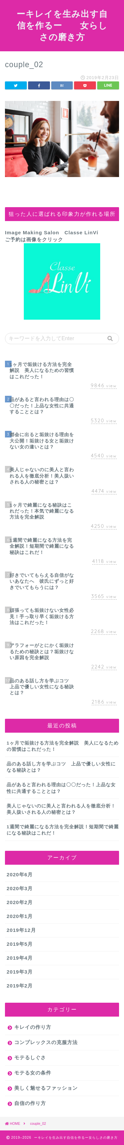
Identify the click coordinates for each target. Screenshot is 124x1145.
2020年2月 (20, 902)
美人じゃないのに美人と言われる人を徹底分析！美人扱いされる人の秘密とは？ (61, 809)
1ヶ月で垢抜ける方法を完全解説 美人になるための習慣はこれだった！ (63, 746)
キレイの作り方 (32, 1027)
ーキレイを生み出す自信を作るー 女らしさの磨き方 (62, 25)
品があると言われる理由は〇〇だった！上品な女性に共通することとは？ (61, 788)
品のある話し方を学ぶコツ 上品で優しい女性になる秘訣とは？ (61, 767)
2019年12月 (21, 930)
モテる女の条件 (32, 1073)
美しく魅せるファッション (46, 1088)
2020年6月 (20, 874)
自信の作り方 (30, 1103)
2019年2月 (20, 985)
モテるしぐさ (30, 1057)
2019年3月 (20, 972)
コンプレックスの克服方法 (46, 1042)
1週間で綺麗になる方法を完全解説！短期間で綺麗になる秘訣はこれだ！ (63, 830)
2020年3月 (20, 888)
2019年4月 (20, 958)
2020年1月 (20, 916)
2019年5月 (20, 944)
